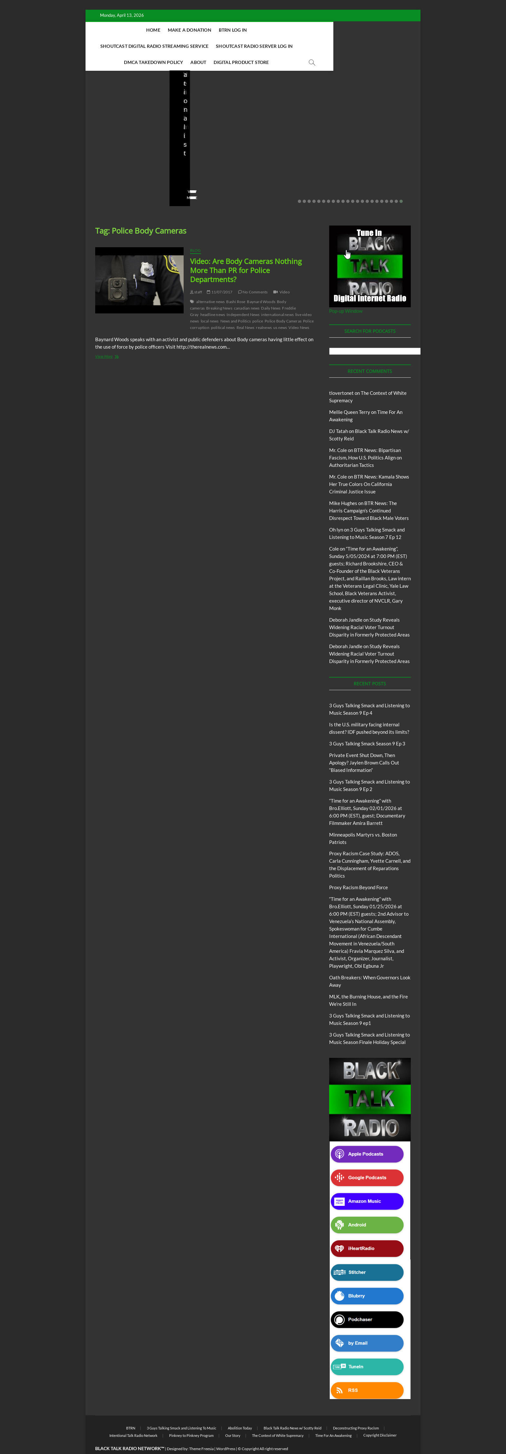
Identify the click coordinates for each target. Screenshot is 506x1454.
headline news (212, 298)
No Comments (108, 172)
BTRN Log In (219, 30)
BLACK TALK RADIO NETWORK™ (129, 1432)
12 (352, 185)
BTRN (204, 118)
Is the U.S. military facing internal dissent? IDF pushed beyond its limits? (126, 141)
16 (372, 185)
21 (396, 185)
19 (386, 185)
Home (139, 30)
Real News (246, 311)
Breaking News (219, 292)
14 (362, 185)
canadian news (247, 292)
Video (284, 276)
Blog (108, 118)
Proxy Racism (380, 135)
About (284, 46)
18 (381, 185)
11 (347, 185)
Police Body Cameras (283, 305)
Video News (298, 311)
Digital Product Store (327, 46)
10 (343, 185)
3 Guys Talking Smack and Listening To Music (285, 124)
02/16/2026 (272, 172)
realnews (264, 311)
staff (99, 163)
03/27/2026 (124, 163)
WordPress (225, 1432)
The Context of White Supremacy (278, 1419)
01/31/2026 (375, 163)
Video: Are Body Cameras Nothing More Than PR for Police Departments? (246, 254)
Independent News (243, 298)
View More (105, 182)
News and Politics (235, 305)
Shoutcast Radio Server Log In (164, 46)
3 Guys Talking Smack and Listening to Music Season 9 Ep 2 (293, 145)
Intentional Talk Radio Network (133, 1419)
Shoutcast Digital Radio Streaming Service (294, 30)
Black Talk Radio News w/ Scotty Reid (292, 1412)
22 (401, 185)
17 (377, 185)
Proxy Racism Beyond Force (358, 871)
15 (367, 185)
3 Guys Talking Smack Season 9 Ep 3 (367, 728)
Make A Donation (175, 30)
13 (357, 185)
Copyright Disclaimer (380, 1419)
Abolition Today (240, 1412)
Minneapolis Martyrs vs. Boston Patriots (374, 150)
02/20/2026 (208, 163)
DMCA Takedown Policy (239, 46)
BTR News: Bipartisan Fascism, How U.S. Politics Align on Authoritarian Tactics (365, 441)
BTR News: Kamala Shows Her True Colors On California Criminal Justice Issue (369, 468)
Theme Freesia (201, 1432)
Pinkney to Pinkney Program (191, 1419)
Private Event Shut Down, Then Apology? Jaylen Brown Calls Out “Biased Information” (209, 141)
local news (210, 305)
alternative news (210, 285)
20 (391, 185)
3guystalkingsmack (281, 163)
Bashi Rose (235, 285)
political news (223, 311)
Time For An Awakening (333, 1419)
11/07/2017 (219, 276)
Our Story (232, 1419)
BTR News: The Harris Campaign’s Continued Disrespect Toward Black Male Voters (369, 494)
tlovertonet (341, 377)
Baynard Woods (261, 285)
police (257, 305)
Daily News (270, 292)
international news (277, 298)
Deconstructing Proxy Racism (356, 1412)
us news (280, 311)
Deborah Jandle (345, 604)
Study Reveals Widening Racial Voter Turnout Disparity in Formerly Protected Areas (369, 611)
